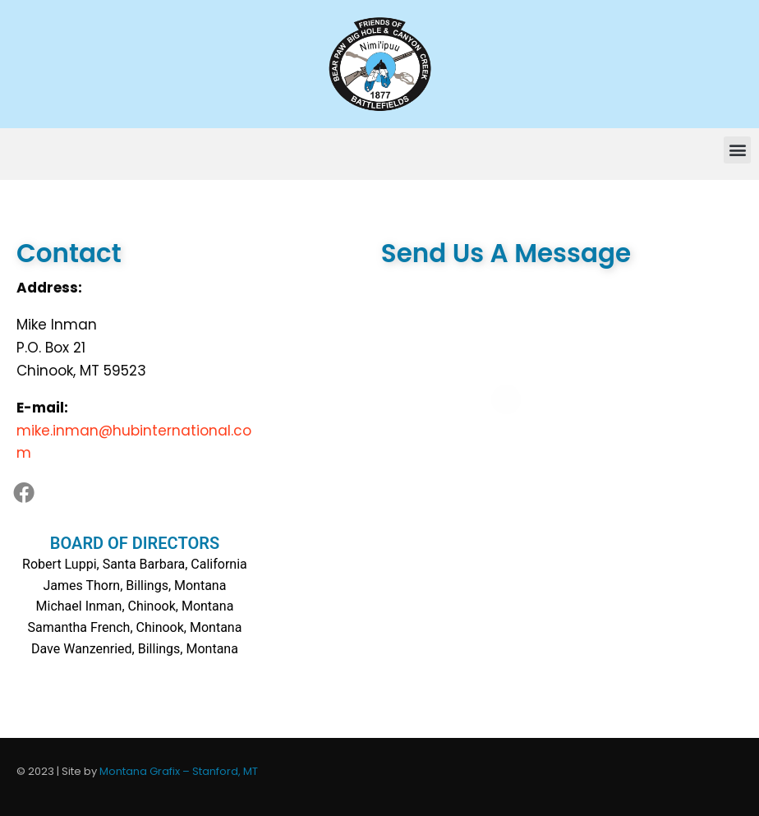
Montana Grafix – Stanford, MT (178, 771)
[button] (737, 150)
